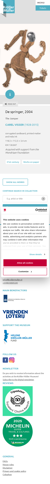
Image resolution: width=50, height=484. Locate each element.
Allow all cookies (25, 263)
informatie (8, 93)
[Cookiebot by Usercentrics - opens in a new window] (35, 210)
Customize (25, 271)
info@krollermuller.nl (12, 279)
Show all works (15, 182)
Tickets (42, 8)
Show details (35, 254)
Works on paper (31, 161)
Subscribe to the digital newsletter (18, 379)
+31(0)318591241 (10, 283)
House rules (8, 464)
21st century (13, 161)
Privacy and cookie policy (14, 471)
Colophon (7, 474)
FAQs (5, 461)
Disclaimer (8, 467)
